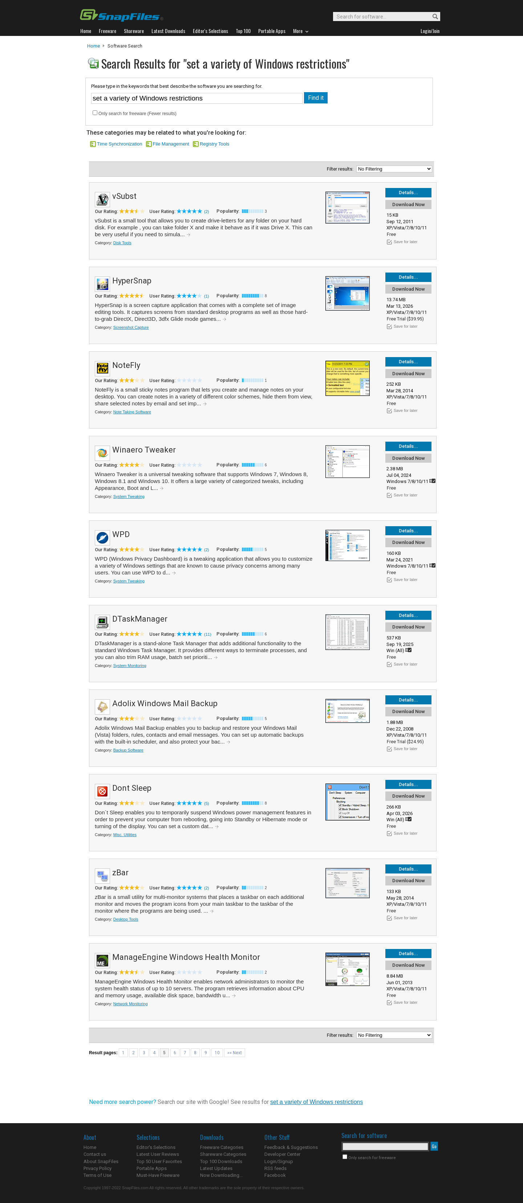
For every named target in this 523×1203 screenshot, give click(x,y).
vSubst (124, 196)
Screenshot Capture (131, 327)
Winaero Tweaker (144, 449)
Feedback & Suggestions (291, 1147)
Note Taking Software (132, 412)
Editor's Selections (156, 1147)
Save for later (405, 242)
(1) (206, 296)
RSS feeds (275, 1168)
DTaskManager (139, 618)
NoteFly (126, 365)
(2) (206, 211)
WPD (121, 534)
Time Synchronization (119, 144)
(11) (207, 634)
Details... (408, 192)
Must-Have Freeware (158, 1175)
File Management (171, 144)
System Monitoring (129, 665)
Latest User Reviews (158, 1154)
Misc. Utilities (125, 834)
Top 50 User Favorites (159, 1161)
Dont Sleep (131, 788)
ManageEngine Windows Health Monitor (186, 957)
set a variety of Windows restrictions (316, 1102)
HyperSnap (131, 280)
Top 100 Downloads (221, 1161)
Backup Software (128, 750)
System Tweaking (129, 496)
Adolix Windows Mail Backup (165, 703)
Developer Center (282, 1154)
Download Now (408, 204)
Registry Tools (214, 144)
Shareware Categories (223, 1154)
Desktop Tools (125, 919)
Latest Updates (216, 1168)
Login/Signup (278, 1161)
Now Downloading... (221, 1175)
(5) (206, 803)
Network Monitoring (130, 1004)
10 (217, 1052)
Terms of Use (98, 1175)
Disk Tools (122, 243)
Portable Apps (152, 1168)
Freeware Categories (221, 1147)
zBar (120, 872)
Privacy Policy (98, 1168)
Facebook (275, 1175)
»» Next (234, 1052)
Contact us (95, 1154)
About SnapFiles (101, 1161)
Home (93, 46)
